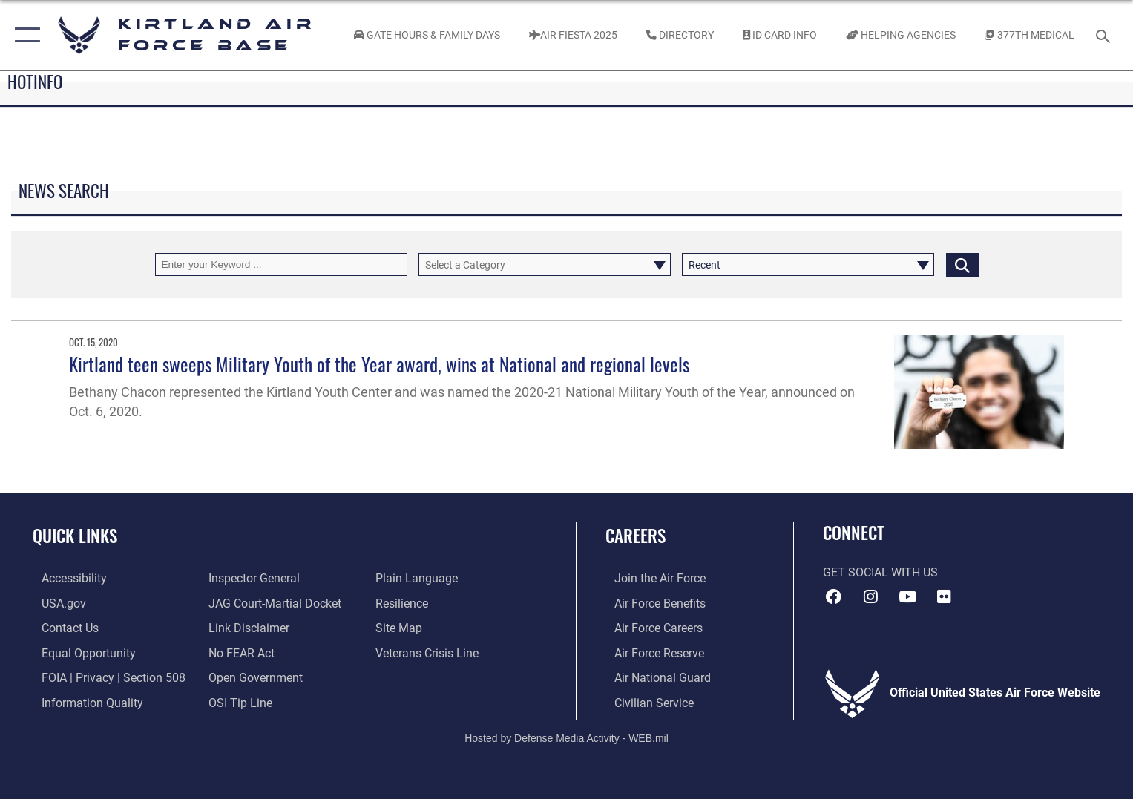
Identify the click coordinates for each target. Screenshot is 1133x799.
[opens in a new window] (65, 578)
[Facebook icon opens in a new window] (834, 596)
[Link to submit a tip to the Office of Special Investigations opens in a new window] (237, 701)
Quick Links (75, 535)
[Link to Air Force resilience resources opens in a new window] (404, 602)
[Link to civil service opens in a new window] (645, 701)
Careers (635, 535)
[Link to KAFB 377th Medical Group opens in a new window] (1029, 35)
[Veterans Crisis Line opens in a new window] (430, 652)
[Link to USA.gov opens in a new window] (55, 602)
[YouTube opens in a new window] (907, 596)
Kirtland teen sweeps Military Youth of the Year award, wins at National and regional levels (379, 364)
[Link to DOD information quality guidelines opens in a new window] (83, 701)
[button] (24, 35)
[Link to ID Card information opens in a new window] (779, 35)
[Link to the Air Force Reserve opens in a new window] (650, 652)
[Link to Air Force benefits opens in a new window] (651, 602)
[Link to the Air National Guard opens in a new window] (653, 676)
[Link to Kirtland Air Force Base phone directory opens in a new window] (679, 35)
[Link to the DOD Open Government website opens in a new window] (253, 676)
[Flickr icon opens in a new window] (944, 596)
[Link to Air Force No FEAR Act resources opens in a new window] (239, 652)
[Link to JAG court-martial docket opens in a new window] (272, 602)
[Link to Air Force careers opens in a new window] (649, 627)
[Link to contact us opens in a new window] (61, 627)
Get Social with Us (880, 572)
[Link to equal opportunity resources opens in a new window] (80, 652)
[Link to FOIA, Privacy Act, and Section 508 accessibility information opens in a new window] (105, 676)
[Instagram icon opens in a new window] (870, 596)
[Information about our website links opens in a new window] (246, 627)
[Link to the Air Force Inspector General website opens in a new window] (251, 578)
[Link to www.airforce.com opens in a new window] (651, 578)
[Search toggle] (1105, 35)
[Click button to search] (962, 264)
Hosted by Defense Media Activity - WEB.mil (566, 736)
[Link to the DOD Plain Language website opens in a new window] (419, 578)
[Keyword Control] (281, 264)
